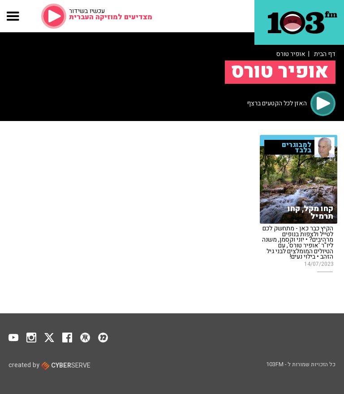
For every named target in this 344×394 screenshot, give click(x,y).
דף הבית (324, 54)
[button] (13, 16)
